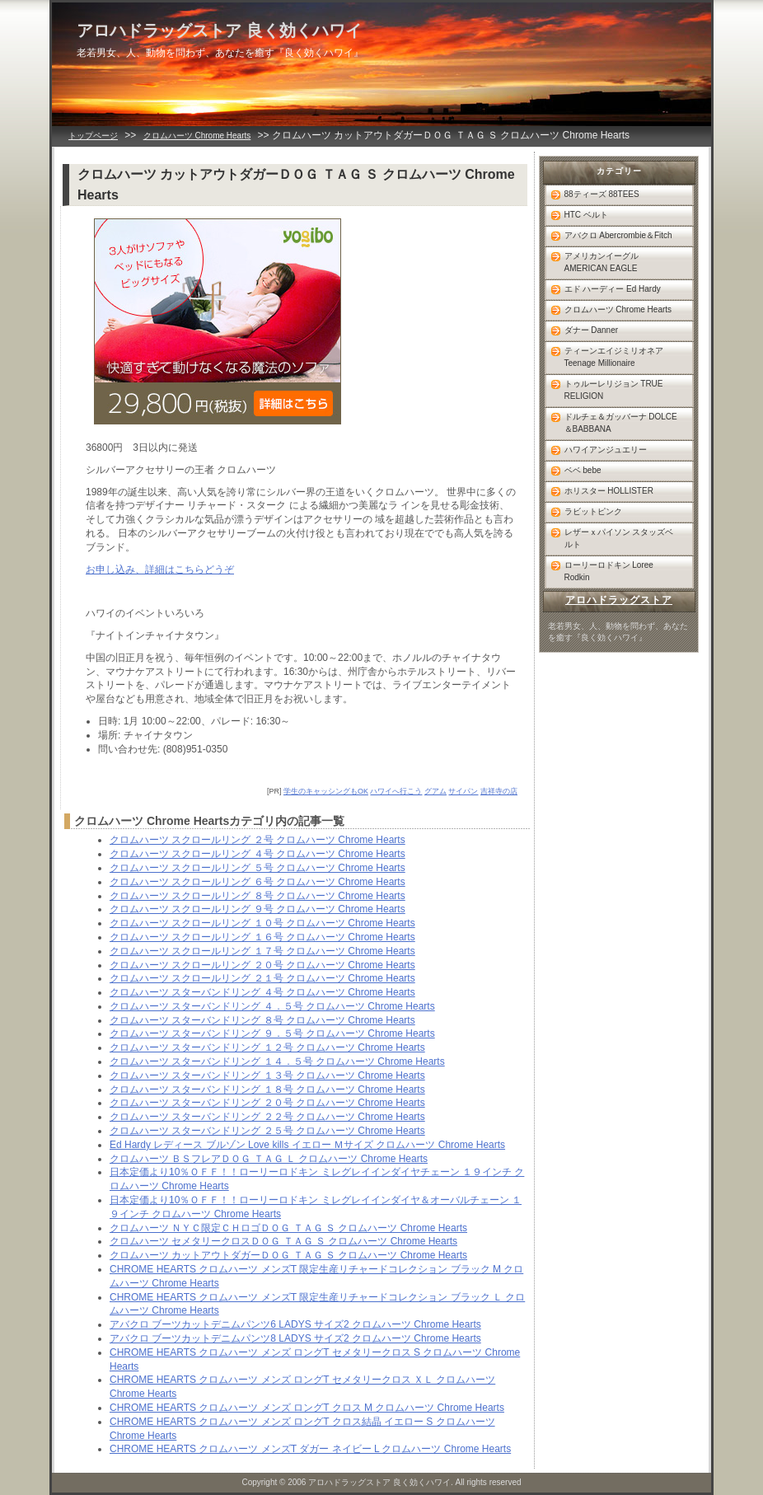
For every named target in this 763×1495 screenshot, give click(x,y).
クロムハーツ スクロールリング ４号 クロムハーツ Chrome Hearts (257, 854)
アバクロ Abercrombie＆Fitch (618, 235)
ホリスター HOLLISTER (608, 490)
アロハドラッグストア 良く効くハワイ (219, 30)
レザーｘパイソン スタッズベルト (619, 538)
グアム (435, 791)
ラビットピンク (593, 511)
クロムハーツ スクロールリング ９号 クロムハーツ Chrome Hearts (257, 909)
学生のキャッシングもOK (325, 791)
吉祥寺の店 (498, 791)
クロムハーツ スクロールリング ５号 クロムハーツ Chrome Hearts (257, 868)
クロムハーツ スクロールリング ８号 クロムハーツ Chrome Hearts (257, 896)
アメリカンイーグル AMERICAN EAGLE (601, 262)
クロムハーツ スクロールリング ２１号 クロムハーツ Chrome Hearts (262, 978)
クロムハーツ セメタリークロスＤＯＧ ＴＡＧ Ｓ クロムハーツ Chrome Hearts (283, 1241)
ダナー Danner (591, 330)
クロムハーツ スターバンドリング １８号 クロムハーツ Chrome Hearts (267, 1089)
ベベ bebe (583, 470)
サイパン (463, 791)
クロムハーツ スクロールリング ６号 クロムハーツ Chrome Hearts (257, 882)
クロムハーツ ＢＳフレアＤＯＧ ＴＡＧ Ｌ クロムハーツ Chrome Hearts (269, 1159)
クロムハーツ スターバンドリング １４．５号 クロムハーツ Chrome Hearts (277, 1061)
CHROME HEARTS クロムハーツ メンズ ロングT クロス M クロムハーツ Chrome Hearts (307, 1407)
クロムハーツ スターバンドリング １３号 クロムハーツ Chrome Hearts (267, 1075)
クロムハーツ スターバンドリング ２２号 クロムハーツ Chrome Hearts (267, 1116)
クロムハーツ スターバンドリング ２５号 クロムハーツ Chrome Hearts (267, 1130)
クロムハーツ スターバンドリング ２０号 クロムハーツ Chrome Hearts (267, 1102)
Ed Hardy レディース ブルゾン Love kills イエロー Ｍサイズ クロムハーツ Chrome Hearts (307, 1145)
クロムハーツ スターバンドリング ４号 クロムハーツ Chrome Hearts (262, 992)
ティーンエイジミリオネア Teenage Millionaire (613, 357)
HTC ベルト (586, 214)
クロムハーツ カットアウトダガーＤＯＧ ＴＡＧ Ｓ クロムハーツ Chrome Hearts (288, 1255)
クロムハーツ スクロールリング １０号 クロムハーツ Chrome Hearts (262, 923)
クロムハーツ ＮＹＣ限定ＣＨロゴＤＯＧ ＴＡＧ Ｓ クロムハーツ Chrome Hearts (288, 1228)
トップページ (93, 135)
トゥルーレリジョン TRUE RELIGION (613, 390)
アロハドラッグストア (618, 600)
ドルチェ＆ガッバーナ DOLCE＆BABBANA (620, 423)
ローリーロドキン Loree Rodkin (608, 571)
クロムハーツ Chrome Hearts (197, 135)
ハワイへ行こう (396, 791)
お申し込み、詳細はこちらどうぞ (160, 569)
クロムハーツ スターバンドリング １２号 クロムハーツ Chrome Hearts (267, 1047)
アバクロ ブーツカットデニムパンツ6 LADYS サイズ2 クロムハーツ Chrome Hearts (295, 1324)
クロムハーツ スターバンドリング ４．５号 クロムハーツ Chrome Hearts (272, 1006)
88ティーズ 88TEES (601, 194)
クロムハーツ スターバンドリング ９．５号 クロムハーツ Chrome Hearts (272, 1033)
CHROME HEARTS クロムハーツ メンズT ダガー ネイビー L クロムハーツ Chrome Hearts (310, 1449)
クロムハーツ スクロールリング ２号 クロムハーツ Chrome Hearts (257, 840)
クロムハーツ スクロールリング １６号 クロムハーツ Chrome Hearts (262, 937)
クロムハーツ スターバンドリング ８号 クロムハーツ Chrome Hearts (262, 1020)
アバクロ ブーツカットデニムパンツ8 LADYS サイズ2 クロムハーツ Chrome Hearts (295, 1338)
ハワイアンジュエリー (605, 449)
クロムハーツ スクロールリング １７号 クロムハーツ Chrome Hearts (262, 951)
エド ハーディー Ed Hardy (612, 288)
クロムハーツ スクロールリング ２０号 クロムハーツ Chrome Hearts (262, 965)
